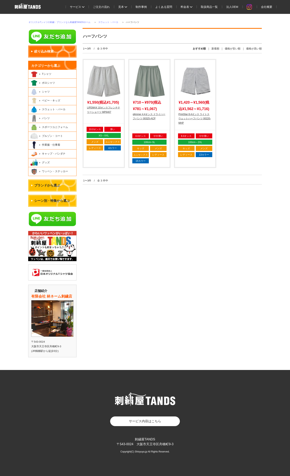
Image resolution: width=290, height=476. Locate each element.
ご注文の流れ (101, 6)
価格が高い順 (254, 48)
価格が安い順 (232, 48)
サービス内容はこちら (145, 421)
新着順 (215, 48)
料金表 (186, 6)
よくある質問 (163, 6)
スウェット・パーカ (108, 22)
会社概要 (266, 6)
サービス (77, 6)
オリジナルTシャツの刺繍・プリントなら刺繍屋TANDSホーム (59, 22)
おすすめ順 (199, 48)
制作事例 (141, 6)
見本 (122, 6)
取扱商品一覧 (209, 6)
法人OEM (232, 6)
